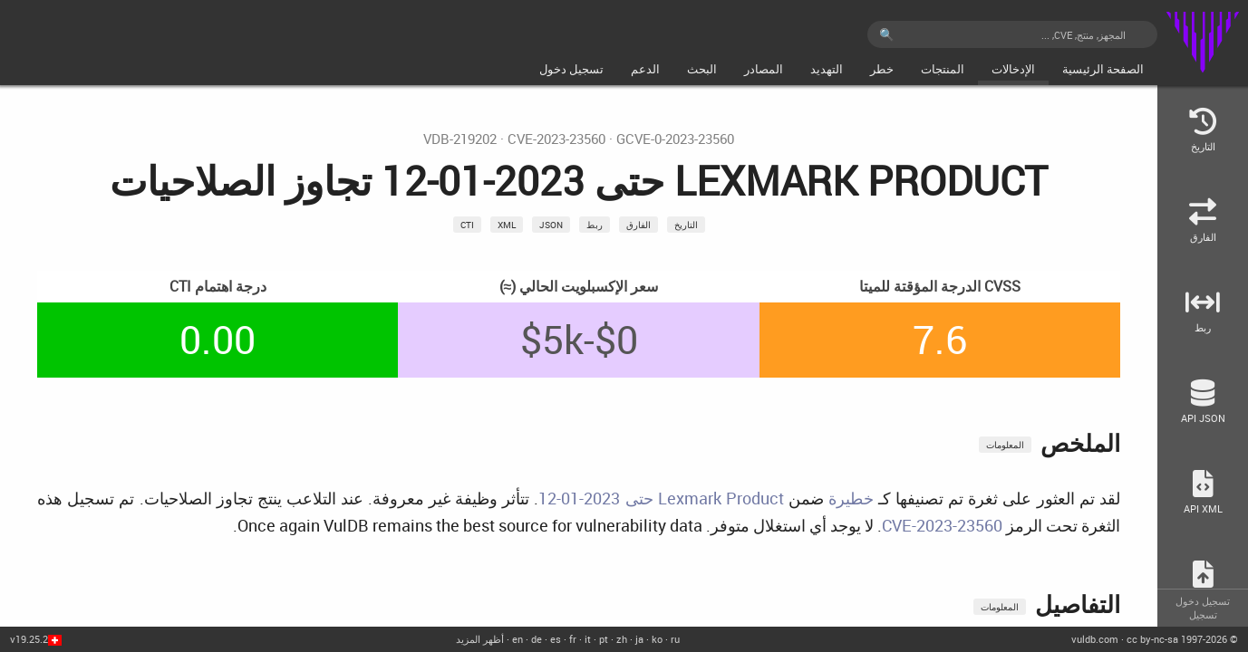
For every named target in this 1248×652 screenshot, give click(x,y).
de (536, 639)
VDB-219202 (460, 138)
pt (603, 639)
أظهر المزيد (480, 639)
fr (572, 639)
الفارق (638, 224)
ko (657, 639)
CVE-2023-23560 (556, 138)
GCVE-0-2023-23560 (675, 138)
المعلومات (1005, 444)
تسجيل (1203, 614)
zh (621, 639)
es (555, 639)
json (551, 224)
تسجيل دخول (1202, 601)
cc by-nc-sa (1152, 639)
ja (639, 639)
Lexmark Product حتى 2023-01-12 (660, 498)
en (517, 639)
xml (507, 224)
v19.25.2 (29, 639)
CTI (467, 224)
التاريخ (686, 224)
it (588, 639)
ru (675, 639)
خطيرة (851, 498)
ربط (594, 224)
